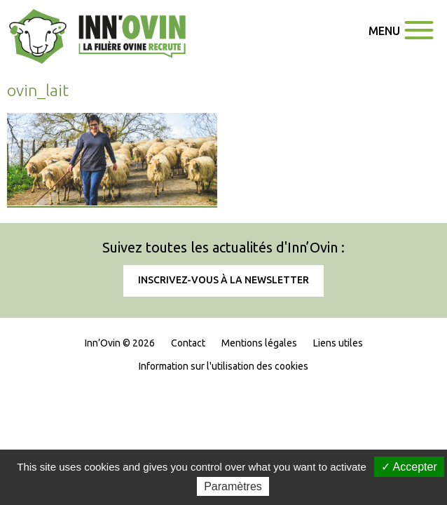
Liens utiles (338, 441)
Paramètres (233, 486)
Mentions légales (259, 441)
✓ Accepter (409, 467)
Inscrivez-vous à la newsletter (223, 378)
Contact (188, 441)
